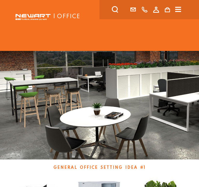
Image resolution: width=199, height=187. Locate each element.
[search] (121, 9)
